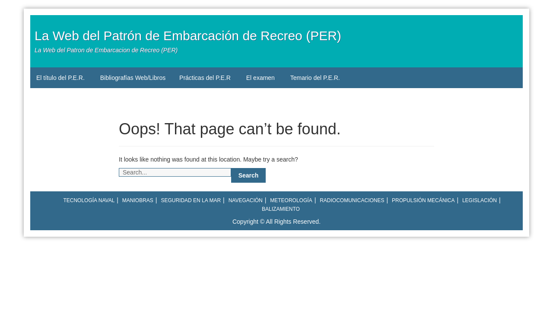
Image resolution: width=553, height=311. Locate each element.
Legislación (479, 200)
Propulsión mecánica (423, 200)
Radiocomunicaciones (352, 200)
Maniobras (137, 200)
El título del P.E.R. (60, 77)
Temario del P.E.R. (315, 77)
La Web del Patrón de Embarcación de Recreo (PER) (188, 36)
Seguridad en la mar (191, 200)
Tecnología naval (88, 200)
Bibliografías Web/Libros (132, 77)
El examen (260, 77)
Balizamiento (281, 209)
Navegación (246, 200)
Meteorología (291, 200)
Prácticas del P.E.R (205, 77)
